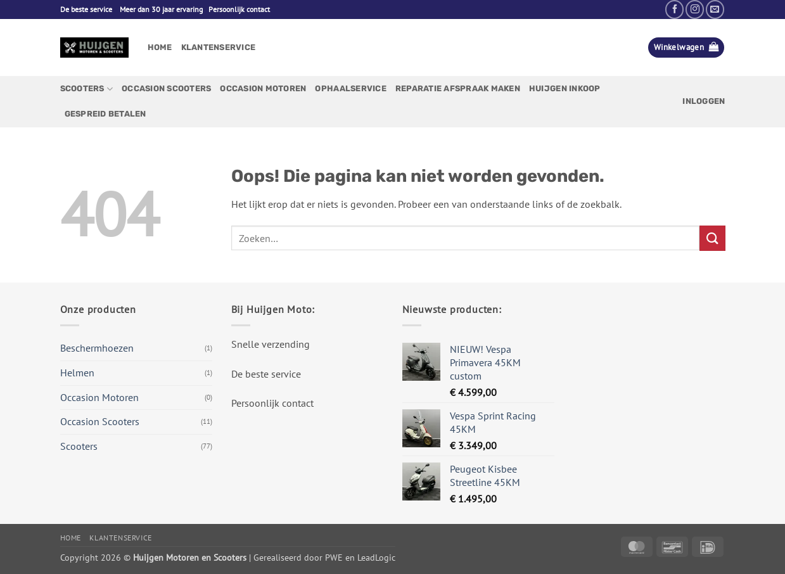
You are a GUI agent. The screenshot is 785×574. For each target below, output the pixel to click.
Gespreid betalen (105, 113)
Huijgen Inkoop (565, 88)
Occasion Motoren (263, 88)
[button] (686, 47)
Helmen (77, 372)
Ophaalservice (350, 88)
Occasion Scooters (166, 88)
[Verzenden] (712, 238)
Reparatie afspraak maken (457, 88)
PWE (334, 557)
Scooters (86, 89)
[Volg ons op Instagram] (695, 9)
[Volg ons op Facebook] (674, 9)
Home (160, 47)
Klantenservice (218, 47)
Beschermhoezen (97, 347)
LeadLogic (376, 557)
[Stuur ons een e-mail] (715, 9)
